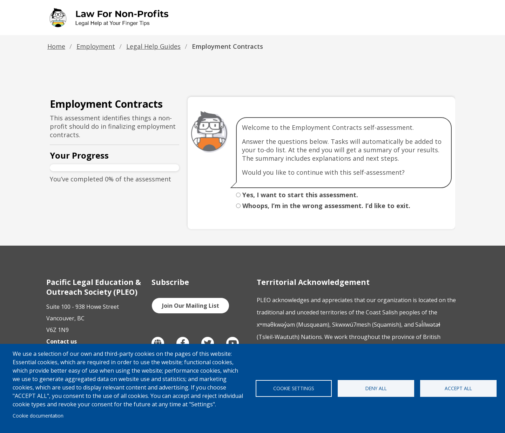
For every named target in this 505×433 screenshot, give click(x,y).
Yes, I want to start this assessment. (300, 195)
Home (56, 46)
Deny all (376, 388)
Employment (95, 46)
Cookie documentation (38, 415)
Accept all (458, 388)
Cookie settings (293, 388)
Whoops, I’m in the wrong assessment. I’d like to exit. (326, 205)
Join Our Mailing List (190, 305)
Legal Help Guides (153, 46)
